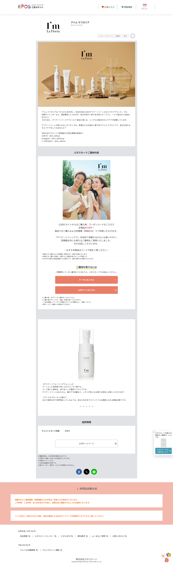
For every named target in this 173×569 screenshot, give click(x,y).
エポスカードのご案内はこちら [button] (164, 450)
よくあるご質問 (100, 536)
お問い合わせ (120, 536)
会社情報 (25, 536)
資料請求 (82, 536)
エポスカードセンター (46, 536)
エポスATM (67, 536)
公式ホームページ (98, 443)
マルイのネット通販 (52, 550)
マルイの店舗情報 (29, 550)
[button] (163, 443)
